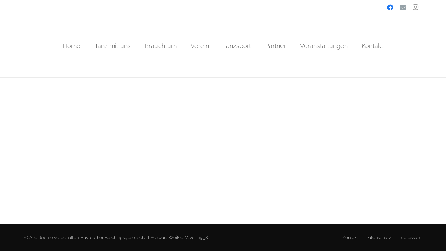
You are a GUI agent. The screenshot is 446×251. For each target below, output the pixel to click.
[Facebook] (390, 7)
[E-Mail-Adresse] (403, 7)
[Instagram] (415, 7)
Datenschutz (378, 237)
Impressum (410, 237)
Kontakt (350, 237)
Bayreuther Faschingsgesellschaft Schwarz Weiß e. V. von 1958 (144, 237)
